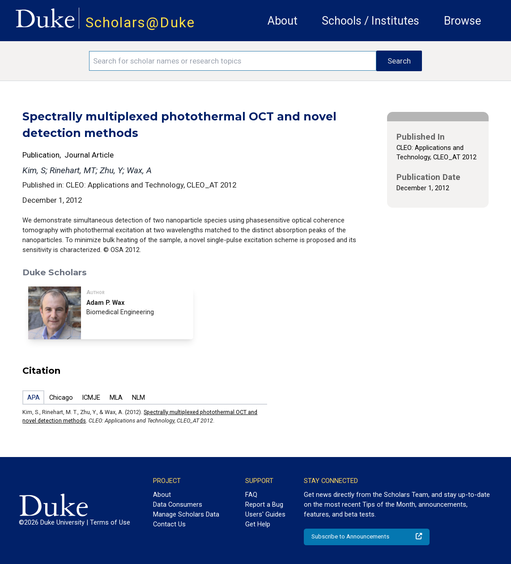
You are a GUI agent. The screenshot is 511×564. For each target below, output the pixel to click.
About (283, 20)
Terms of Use (110, 522)
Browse (462, 20)
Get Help (257, 524)
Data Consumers (177, 504)
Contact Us (169, 524)
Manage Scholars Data (186, 514)
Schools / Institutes (370, 20)
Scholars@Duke (140, 22)
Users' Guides (265, 514)
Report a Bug (264, 504)
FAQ (251, 495)
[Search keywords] (232, 61)
